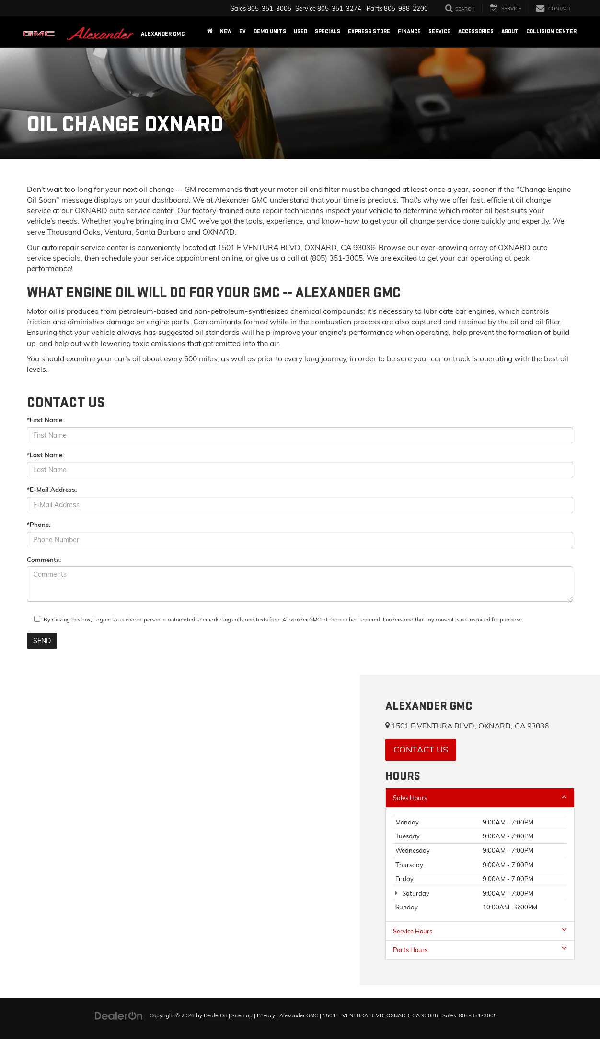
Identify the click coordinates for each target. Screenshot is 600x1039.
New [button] (225, 31)
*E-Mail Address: (52, 489)
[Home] (209, 31)
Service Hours (480, 931)
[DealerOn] (118, 1015)
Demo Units (270, 31)
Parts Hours (480, 949)
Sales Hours (480, 797)
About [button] (510, 31)
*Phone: (38, 524)
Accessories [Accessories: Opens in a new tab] (476, 31)
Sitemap (242, 1015)
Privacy (266, 1015)
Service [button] (439, 31)
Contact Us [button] (420, 749)
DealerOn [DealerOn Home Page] (215, 1015)
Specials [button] (327, 31)
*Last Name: (45, 455)
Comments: (44, 559)
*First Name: (45, 420)
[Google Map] (180, 830)
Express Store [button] (369, 31)
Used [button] (300, 31)
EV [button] (242, 31)
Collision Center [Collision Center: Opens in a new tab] (551, 31)
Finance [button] (409, 31)
